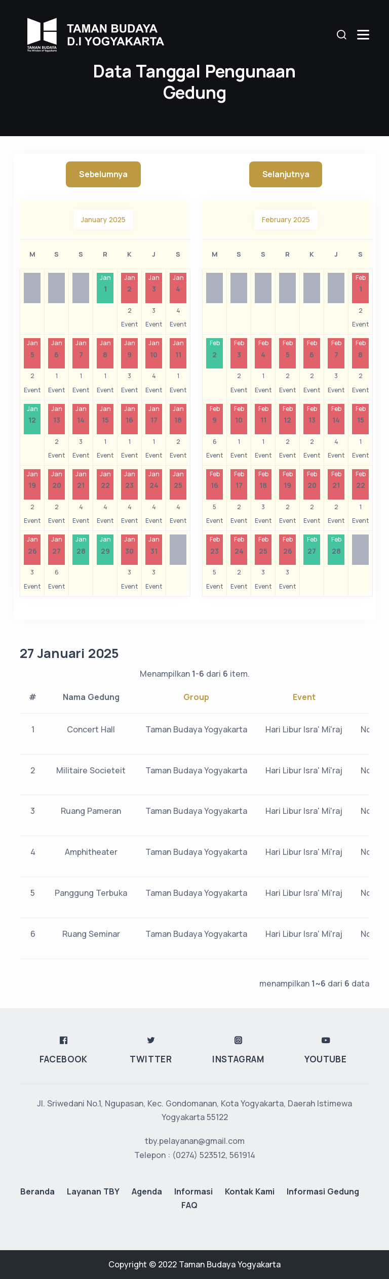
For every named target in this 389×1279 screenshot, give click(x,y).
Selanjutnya (285, 174)
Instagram (238, 1177)
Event (304, 697)
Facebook (64, 1177)
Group (196, 697)
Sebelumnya (103, 174)
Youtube (325, 1177)
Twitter (151, 1177)
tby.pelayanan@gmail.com (195, 1258)
